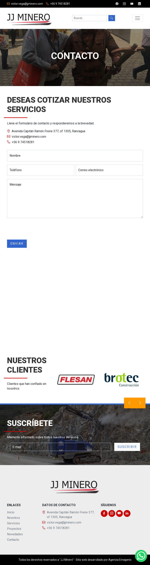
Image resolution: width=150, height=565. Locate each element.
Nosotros (13, 518)
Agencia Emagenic (119, 559)
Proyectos (14, 529)
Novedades (15, 534)
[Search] (89, 18)
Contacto (13, 540)
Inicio (10, 512)
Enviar (16, 243)
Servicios (13, 523)
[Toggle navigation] (137, 18)
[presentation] (36, 228)
